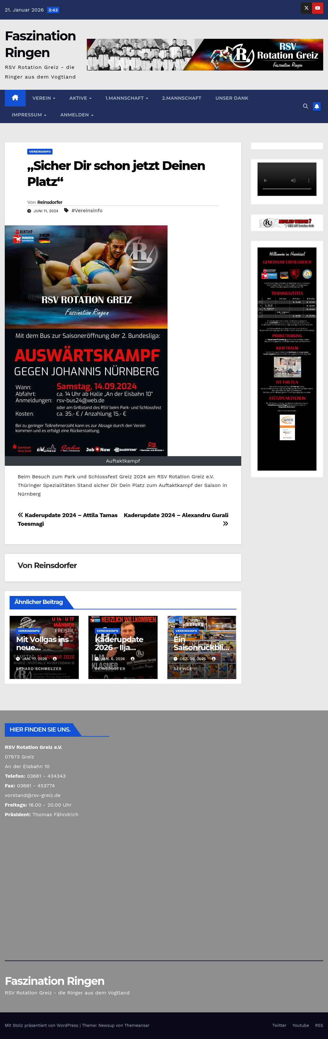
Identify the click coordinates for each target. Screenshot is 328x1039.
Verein (43, 98)
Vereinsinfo (40, 151)
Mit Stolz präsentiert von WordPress (42, 1025)
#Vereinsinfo (86, 210)
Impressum (27, 115)
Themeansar (137, 1025)
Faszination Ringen (54, 981)
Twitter (279, 1025)
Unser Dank (232, 98)
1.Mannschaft (125, 98)
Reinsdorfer (49, 202)
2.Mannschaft (181, 98)
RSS (319, 1025)
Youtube (300, 1025)
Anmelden (75, 115)
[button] (305, 106)
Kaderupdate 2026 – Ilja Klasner (119, 647)
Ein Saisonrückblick (200, 647)
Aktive (79, 98)
